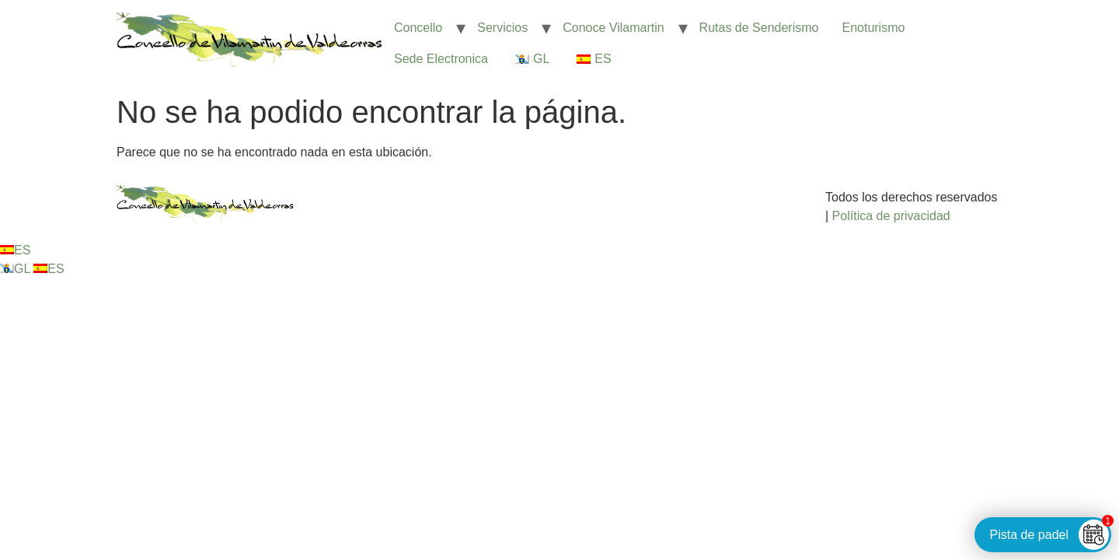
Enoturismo (873, 27)
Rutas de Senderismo (759, 27)
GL (16, 268)
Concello (418, 27)
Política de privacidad (891, 215)
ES (15, 250)
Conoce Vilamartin (613, 27)
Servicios (502, 27)
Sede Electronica (441, 58)
